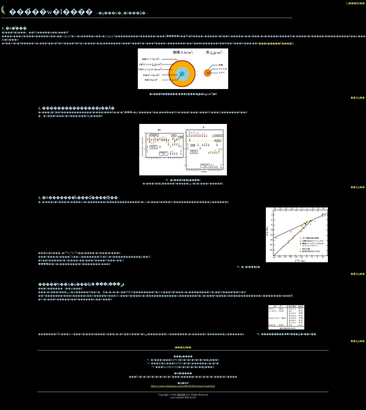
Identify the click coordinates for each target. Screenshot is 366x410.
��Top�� (358, 97)
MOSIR (181, 394)
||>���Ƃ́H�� (355, 3)
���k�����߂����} (276, 43)
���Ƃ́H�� (183, 347)
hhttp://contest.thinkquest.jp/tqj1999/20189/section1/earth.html (183, 386)
